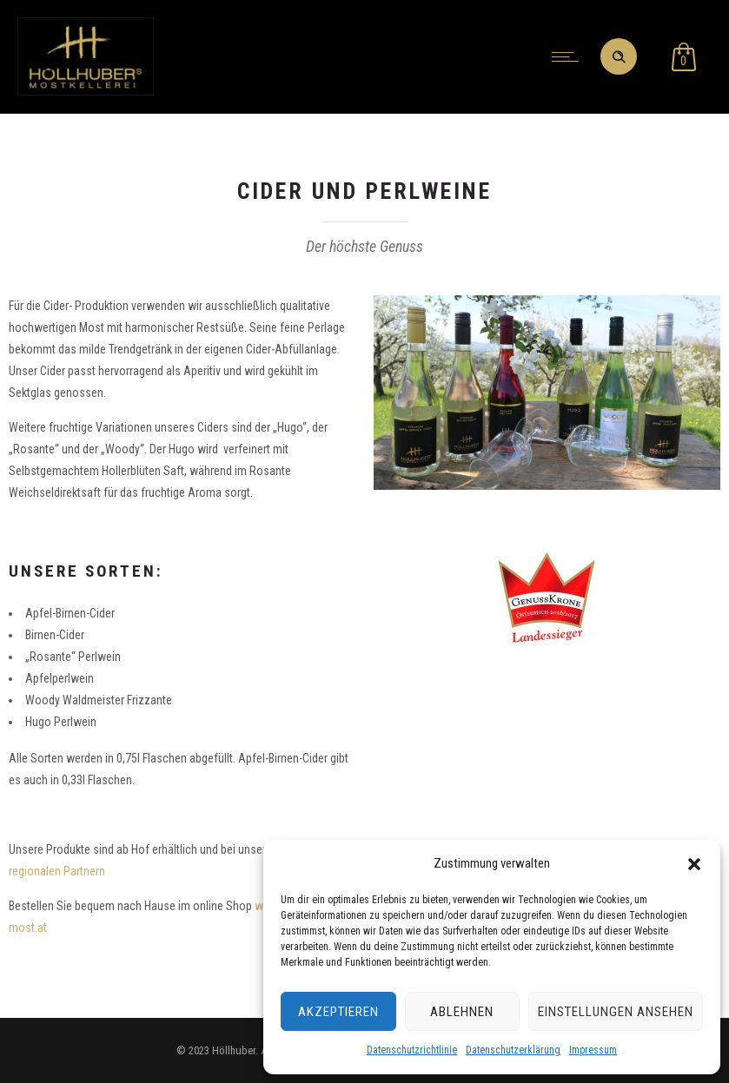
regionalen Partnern (57, 871)
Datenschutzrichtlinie (412, 1050)
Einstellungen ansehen (615, 1012)
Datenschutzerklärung (513, 1050)
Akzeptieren (338, 1012)
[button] (694, 864)
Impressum (593, 1050)
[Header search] (619, 57)
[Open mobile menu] (569, 56)
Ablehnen (462, 1012)
